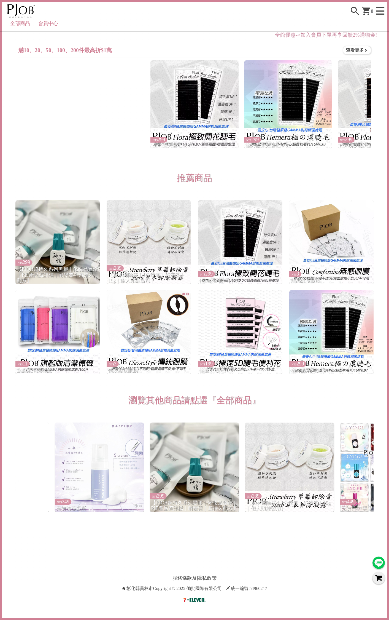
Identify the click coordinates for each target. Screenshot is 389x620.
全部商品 (20, 23)
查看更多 (357, 50)
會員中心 (48, 23)
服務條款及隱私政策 (194, 578)
